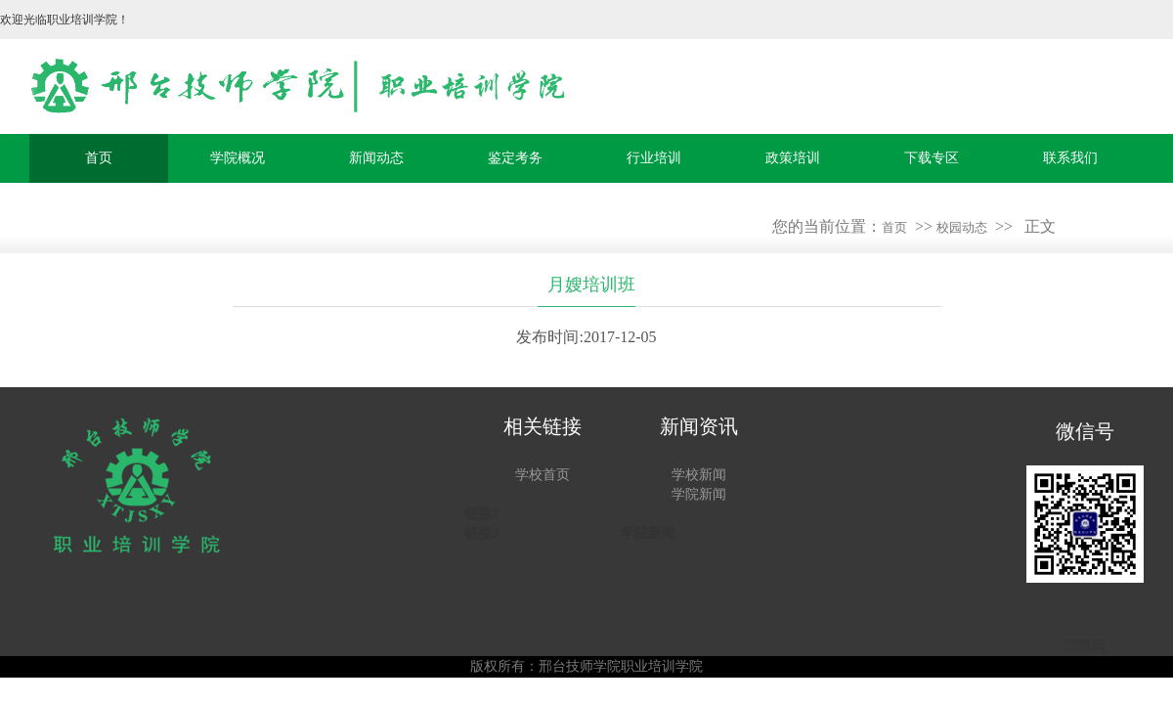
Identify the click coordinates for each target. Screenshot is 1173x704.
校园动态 (961, 227)
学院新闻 (699, 494)
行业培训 (654, 158)
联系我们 (1070, 158)
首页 (98, 158)
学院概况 (237, 158)
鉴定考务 (515, 158)
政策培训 (792, 158)
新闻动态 (376, 158)
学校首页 (542, 474)
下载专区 (931, 158)
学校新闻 (699, 474)
